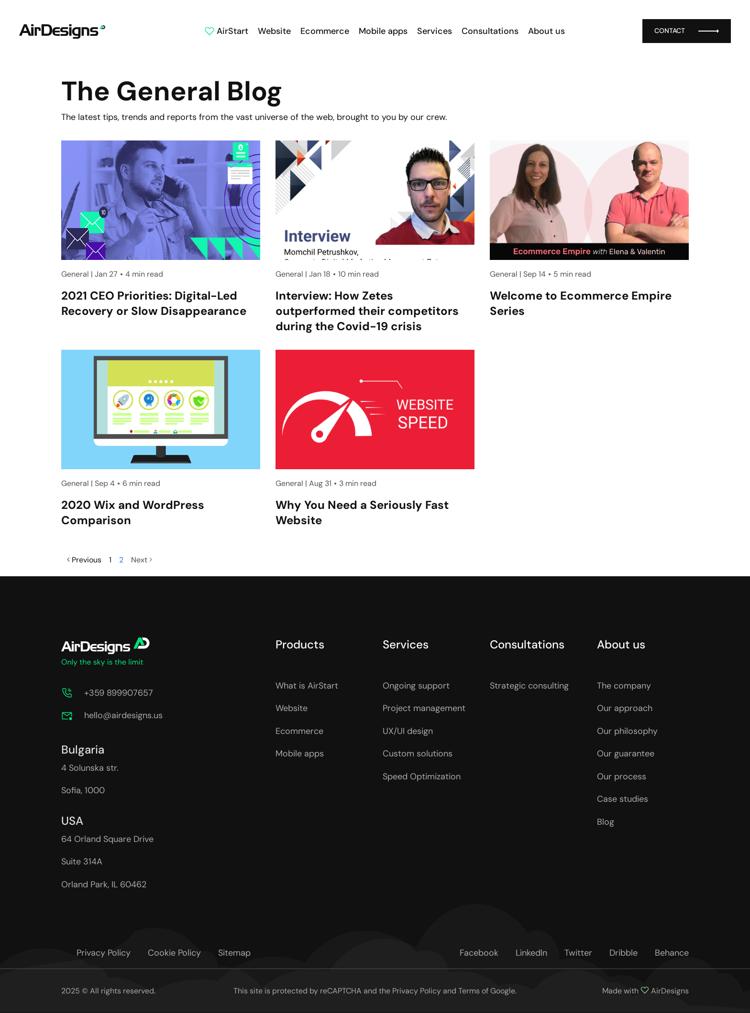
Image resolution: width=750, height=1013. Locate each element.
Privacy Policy (416, 991)
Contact (686, 31)
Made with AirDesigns (645, 991)
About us (546, 31)
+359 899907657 (118, 693)
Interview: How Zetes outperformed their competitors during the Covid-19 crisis (367, 311)
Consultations (490, 31)
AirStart (226, 31)
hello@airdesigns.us (123, 715)
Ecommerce (324, 31)
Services (434, 31)
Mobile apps (383, 31)
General (75, 274)
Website (274, 31)
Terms (469, 991)
